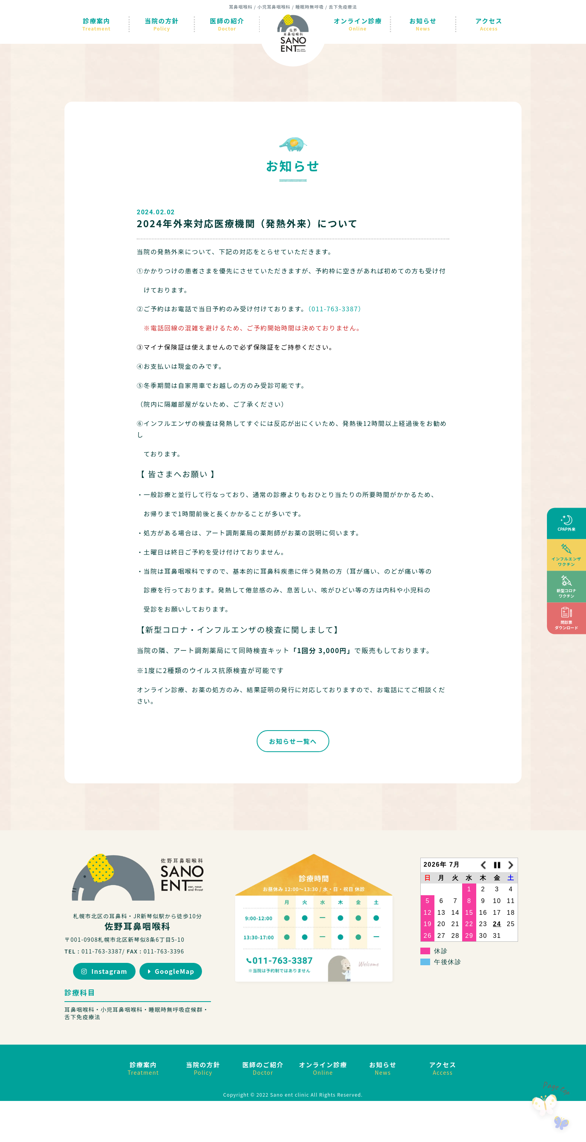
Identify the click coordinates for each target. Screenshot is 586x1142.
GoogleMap (171, 971)
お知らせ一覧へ (293, 741)
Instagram (104, 971)
